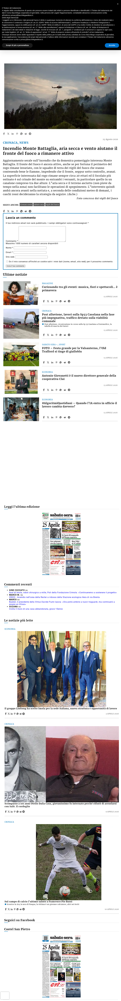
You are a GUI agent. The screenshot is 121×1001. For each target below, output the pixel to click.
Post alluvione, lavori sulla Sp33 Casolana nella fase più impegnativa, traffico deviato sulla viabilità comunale (78, 318)
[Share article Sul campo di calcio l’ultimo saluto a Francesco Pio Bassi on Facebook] (6, 909)
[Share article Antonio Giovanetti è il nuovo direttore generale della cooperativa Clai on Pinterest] (56, 390)
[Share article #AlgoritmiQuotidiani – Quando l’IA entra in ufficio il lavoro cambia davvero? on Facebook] (44, 417)
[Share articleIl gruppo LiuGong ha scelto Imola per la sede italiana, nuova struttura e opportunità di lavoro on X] (9, 713)
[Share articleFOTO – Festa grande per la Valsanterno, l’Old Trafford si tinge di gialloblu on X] (48, 362)
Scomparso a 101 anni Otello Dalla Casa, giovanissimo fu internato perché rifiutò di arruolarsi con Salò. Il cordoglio (61, 805)
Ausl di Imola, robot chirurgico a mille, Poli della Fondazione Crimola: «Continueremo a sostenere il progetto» (63, 592)
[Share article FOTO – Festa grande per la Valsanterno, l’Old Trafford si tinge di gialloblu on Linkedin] (52, 362)
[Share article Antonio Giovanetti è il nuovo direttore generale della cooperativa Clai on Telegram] (69, 390)
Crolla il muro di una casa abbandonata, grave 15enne (36, 609)
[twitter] (8, 134)
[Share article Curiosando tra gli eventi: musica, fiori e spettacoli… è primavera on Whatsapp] (60, 301)
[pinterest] (17, 134)
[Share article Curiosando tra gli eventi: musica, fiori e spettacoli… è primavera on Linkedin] (52, 301)
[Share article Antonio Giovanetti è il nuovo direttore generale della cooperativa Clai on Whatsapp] (60, 390)
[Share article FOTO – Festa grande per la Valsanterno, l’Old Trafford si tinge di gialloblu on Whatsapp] (60, 362)
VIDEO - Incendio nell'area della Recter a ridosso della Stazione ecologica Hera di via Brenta (54, 597)
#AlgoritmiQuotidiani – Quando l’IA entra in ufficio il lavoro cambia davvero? (79, 405)
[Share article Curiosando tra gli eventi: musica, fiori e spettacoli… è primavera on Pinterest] (56, 301)
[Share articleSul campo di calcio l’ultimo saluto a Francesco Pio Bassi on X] (9, 909)
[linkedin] (13, 134)
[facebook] (4, 134)
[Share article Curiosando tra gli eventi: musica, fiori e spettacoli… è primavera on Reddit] (65, 301)
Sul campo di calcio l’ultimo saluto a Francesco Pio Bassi (38, 901)
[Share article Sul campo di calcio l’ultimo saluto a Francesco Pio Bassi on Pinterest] (14, 909)
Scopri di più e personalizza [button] (17, 45)
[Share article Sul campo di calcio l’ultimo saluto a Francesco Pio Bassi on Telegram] (23, 909)
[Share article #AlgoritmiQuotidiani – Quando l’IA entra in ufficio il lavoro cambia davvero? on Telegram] (69, 417)
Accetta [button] (112, 45)
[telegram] (30, 134)
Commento (12, 241)
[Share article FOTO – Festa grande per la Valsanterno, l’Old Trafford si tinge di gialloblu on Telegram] (69, 362)
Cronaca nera (26, 205)
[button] (118, 4)
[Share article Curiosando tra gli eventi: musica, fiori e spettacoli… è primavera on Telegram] (69, 301)
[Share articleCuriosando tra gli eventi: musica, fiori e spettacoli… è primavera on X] (48, 301)
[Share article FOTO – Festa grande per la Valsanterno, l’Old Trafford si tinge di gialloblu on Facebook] (44, 362)
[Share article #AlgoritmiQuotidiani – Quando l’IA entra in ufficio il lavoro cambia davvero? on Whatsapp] (60, 417)
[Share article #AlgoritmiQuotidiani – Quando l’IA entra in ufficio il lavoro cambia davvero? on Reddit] (65, 417)
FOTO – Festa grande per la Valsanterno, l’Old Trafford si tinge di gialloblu (74, 350)
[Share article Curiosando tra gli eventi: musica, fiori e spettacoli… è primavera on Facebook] (44, 301)
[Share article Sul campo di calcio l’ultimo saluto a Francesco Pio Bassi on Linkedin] (12, 909)
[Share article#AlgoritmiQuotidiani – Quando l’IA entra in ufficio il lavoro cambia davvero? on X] (48, 417)
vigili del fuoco (52, 205)
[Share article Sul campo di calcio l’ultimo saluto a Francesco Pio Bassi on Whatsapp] (17, 909)
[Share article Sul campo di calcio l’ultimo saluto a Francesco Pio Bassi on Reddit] (20, 909)
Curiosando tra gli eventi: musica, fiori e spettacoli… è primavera (80, 288)
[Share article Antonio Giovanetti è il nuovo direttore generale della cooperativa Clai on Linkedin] (52, 390)
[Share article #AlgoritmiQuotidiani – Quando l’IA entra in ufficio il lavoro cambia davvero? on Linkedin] (52, 417)
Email (9, 252)
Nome (9, 248)
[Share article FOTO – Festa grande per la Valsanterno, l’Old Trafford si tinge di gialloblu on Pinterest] (56, 362)
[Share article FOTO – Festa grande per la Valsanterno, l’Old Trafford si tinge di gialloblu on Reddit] (65, 362)
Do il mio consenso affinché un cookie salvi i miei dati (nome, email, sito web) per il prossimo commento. (61, 261)
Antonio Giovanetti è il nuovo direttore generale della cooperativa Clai (79, 377)
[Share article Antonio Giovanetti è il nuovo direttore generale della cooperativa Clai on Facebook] (44, 390)
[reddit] (26, 134)
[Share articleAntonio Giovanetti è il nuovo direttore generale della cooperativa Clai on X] (48, 390)
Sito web (10, 257)
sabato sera (39, 205)
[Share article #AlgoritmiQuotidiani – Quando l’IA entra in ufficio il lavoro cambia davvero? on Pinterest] (56, 417)
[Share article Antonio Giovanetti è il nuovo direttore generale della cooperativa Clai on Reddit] (65, 390)
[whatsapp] (21, 134)
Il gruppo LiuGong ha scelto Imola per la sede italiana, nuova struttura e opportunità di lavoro (61, 708)
